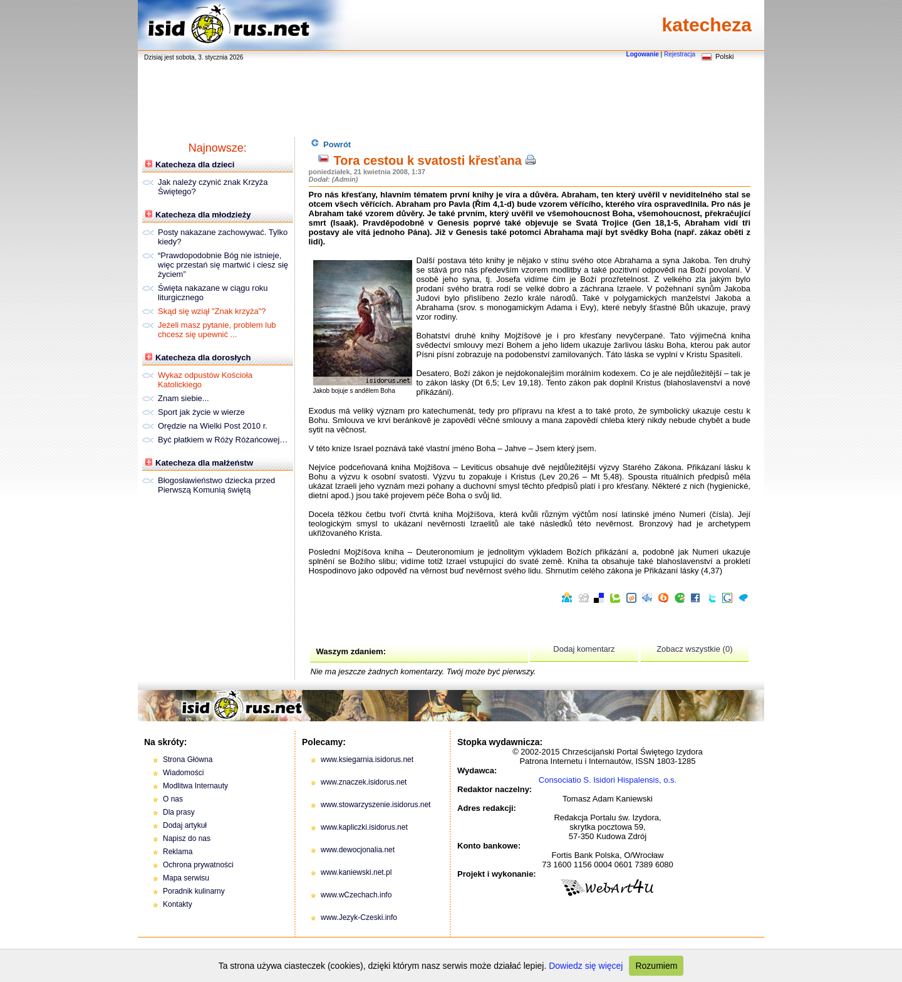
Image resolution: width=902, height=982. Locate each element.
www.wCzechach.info (356, 895)
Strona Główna (187, 759)
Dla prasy (179, 812)
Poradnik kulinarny (194, 891)
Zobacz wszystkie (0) (694, 649)
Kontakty (177, 904)
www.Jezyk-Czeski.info (359, 917)
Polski (724, 56)
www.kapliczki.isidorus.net (364, 827)
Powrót (331, 143)
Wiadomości (183, 772)
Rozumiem (656, 966)
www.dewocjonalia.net (358, 849)
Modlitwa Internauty (195, 785)
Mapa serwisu (186, 878)
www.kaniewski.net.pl (356, 872)
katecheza (707, 24)
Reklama (177, 851)
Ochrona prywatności (198, 864)
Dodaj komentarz (583, 649)
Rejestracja (679, 54)
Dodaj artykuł (185, 825)
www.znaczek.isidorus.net (364, 782)
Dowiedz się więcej (586, 966)
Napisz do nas (186, 838)
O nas (173, 799)
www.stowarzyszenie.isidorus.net (375, 804)
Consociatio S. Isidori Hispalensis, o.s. (607, 780)
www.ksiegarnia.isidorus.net (367, 759)
